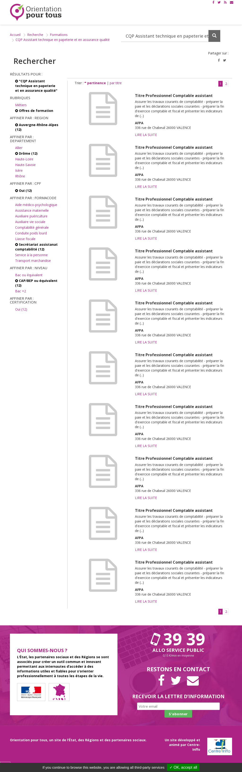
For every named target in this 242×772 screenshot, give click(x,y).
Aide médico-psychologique (36, 204)
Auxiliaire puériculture (31, 216)
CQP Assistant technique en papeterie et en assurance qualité (63, 39)
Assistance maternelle (32, 210)
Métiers (21, 105)
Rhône (20, 176)
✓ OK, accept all (183, 767)
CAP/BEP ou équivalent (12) (36, 283)
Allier (18, 147)
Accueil (15, 34)
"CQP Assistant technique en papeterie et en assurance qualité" (36, 86)
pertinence (95, 83)
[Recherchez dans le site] (170, 36)
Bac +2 (20, 291)
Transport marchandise (33, 260)
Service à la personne (31, 255)
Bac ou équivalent (29, 275)
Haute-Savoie (25, 164)
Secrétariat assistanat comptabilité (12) (36, 246)
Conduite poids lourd (31, 233)
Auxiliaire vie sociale (30, 221)
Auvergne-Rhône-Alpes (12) (36, 127)
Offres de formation (34, 110)
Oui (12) (23, 190)
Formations (59, 34)
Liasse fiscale (25, 239)
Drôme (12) (26, 153)
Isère (19, 170)
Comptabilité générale (32, 227)
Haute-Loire (24, 159)
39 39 (178, 638)
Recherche (35, 34)
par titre (116, 83)
